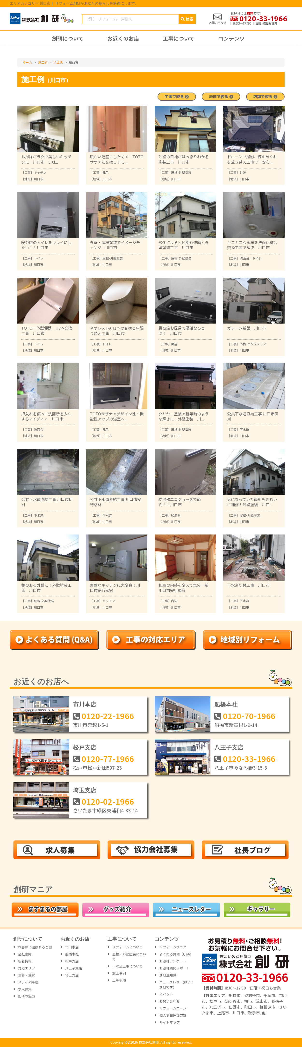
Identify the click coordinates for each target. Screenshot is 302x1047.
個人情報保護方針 (173, 1015)
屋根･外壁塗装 (181, 172)
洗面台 (244, 258)
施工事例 (119, 973)
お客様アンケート (172, 961)
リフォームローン (172, 1008)
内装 (174, 601)
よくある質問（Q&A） (176, 954)
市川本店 (84, 704)
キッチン (40, 172)
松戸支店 (84, 747)
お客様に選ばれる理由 (35, 947)
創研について (68, 38)
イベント (166, 994)
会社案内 (25, 954)
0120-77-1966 (108, 758)
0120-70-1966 (249, 715)
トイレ (38, 258)
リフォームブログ (172, 947)
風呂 (105, 172)
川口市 (38, 179)
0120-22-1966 (108, 715)
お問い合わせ (169, 1001)
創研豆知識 (167, 975)
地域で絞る (221, 97)
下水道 (244, 429)
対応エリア (26, 968)
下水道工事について (127, 966)
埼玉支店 (84, 790)
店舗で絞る (265, 97)
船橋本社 (225, 704)
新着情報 (25, 961)
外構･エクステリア (253, 344)
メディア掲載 (28, 982)
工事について (178, 38)
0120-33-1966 (249, 758)
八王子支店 (228, 747)
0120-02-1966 (108, 801)
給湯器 (175, 515)
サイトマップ (169, 1022)
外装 (243, 172)
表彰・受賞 (26, 975)
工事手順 (119, 980)
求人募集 (25, 989)
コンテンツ (231, 38)
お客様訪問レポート (174, 968)
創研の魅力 (26, 996)
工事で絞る (177, 97)
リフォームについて (127, 947)
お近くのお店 (123, 38)
